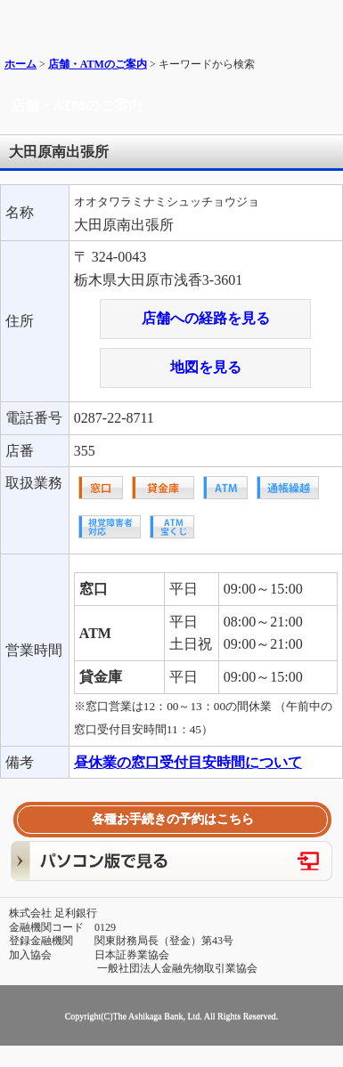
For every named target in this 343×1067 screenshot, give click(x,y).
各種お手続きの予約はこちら (173, 819)
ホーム (20, 64)
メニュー (323, 20)
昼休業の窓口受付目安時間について (188, 762)
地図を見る (205, 367)
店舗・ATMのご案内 (97, 64)
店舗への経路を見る (206, 318)
